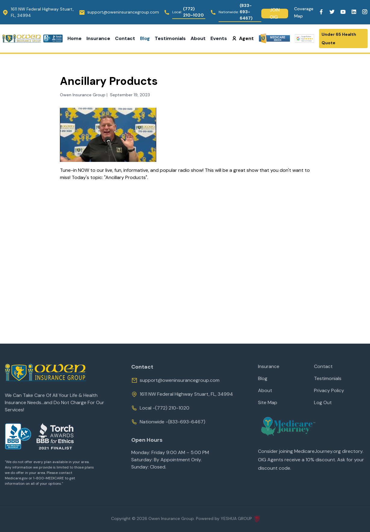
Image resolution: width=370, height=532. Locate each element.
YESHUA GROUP (240, 518)
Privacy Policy (329, 390)
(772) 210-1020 (172, 408)
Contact (125, 38)
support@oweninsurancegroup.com (175, 380)
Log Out (323, 402)
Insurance (98, 38)
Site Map (267, 402)
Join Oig (275, 13)
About (198, 38)
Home (74, 38)
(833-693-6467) (186, 422)
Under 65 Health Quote (339, 38)
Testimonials (170, 38)
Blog (145, 38)
